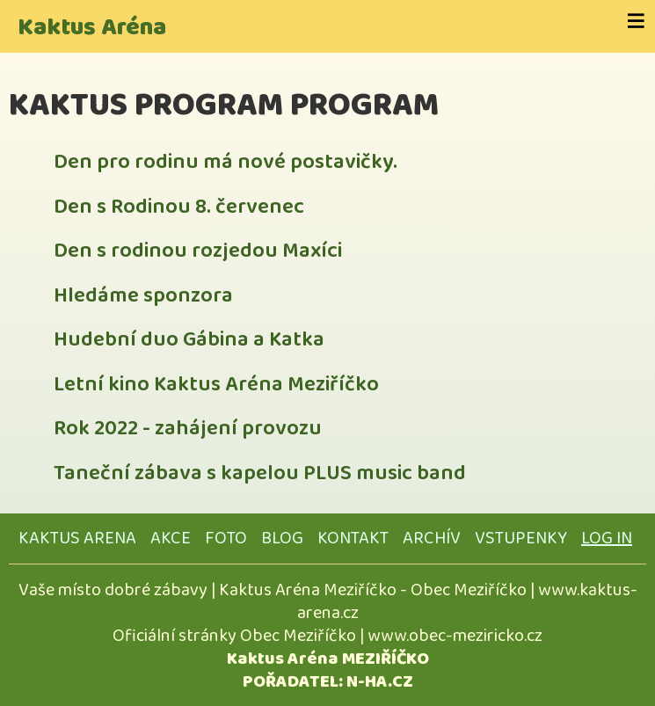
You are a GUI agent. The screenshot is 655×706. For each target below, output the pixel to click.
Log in (606, 538)
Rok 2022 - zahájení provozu (188, 428)
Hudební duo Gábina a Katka (189, 340)
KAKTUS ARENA (77, 538)
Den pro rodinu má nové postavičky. (225, 162)
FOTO (226, 538)
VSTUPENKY (521, 538)
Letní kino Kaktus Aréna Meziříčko (216, 385)
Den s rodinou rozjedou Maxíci (198, 251)
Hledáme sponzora (143, 296)
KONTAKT (353, 538)
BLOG (282, 538)
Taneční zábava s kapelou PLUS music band (260, 473)
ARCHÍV (432, 538)
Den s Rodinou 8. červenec (179, 207)
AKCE (170, 538)
